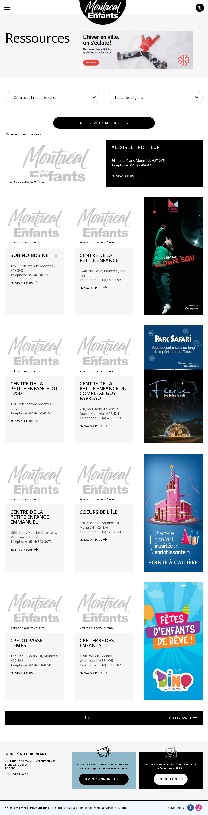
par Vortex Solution (113, 808)
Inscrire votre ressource (101, 123)
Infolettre (168, 779)
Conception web (89, 808)
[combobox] (52, 97)
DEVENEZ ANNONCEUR (101, 779)
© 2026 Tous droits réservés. (41, 808)
